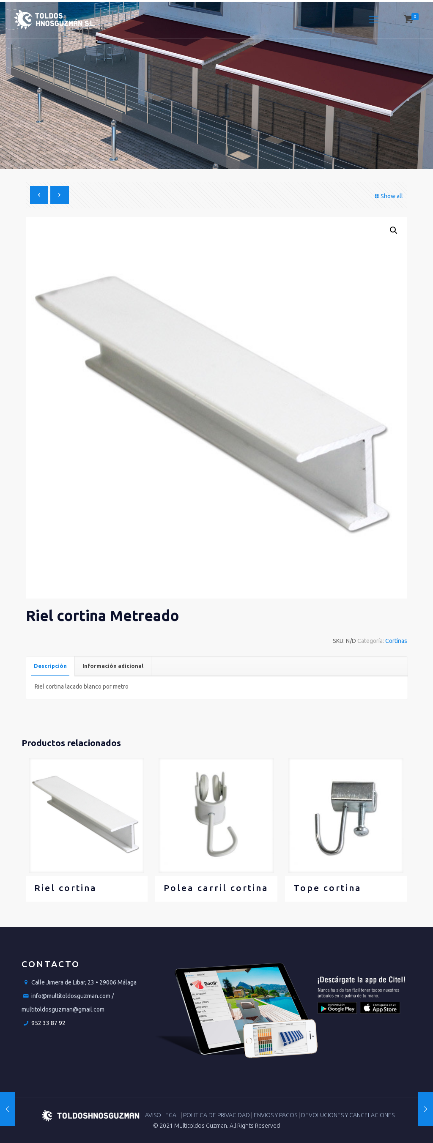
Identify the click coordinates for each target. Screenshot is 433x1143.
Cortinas (396, 640)
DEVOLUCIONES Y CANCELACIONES (348, 1115)
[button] (393, 230)
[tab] (50, 665)
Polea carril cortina (216, 888)
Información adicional (112, 666)
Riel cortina (65, 888)
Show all (388, 196)
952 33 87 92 (48, 1023)
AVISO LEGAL (163, 1115)
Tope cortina (327, 888)
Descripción (50, 666)
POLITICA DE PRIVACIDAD (217, 1115)
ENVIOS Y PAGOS (276, 1115)
